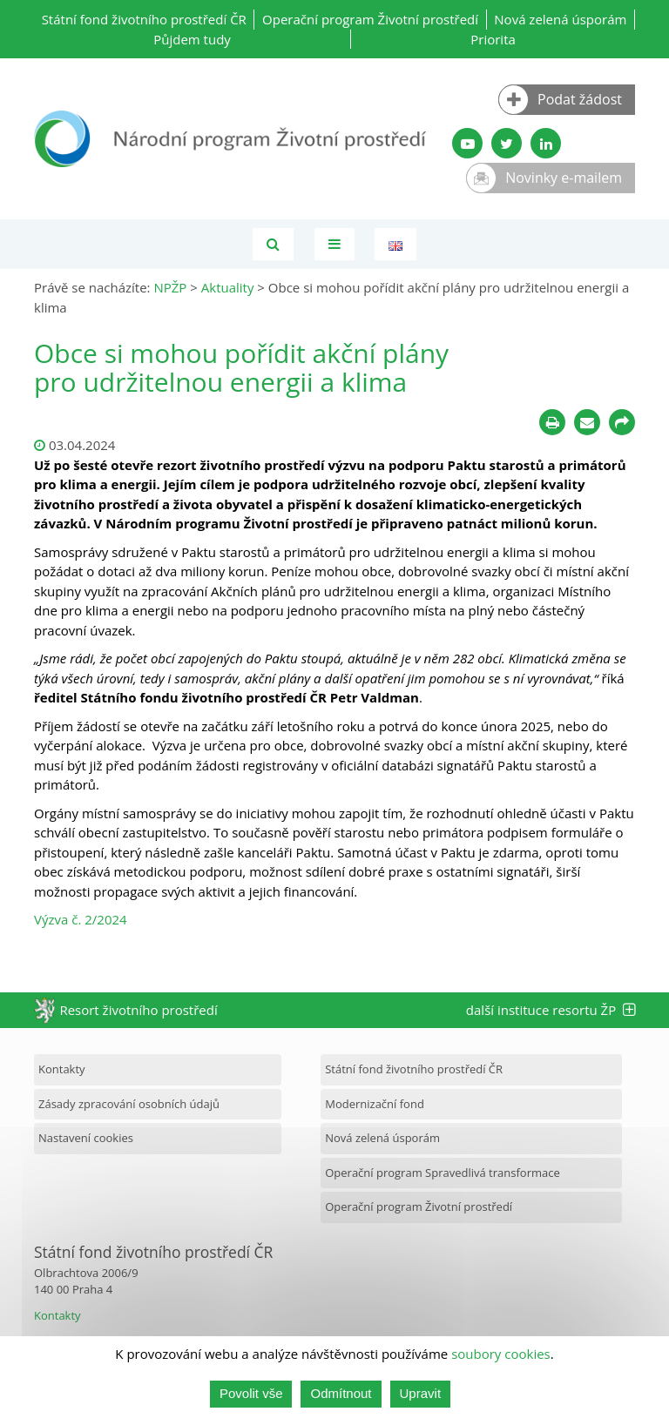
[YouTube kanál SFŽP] (467, 143)
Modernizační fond (374, 1104)
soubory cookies (501, 1353)
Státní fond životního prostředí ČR (144, 19)
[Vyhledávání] (273, 244)
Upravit (421, 1393)
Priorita (493, 39)
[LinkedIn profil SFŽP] (545, 143)
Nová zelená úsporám (560, 19)
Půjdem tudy (192, 39)
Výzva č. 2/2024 (80, 919)
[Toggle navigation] (334, 244)
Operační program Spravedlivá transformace (442, 1172)
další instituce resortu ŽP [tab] (550, 1009)
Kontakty (61, 1069)
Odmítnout (340, 1393)
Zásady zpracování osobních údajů (129, 1104)
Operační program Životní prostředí (370, 19)
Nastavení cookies (85, 1138)
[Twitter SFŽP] (506, 143)
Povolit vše (251, 1393)
